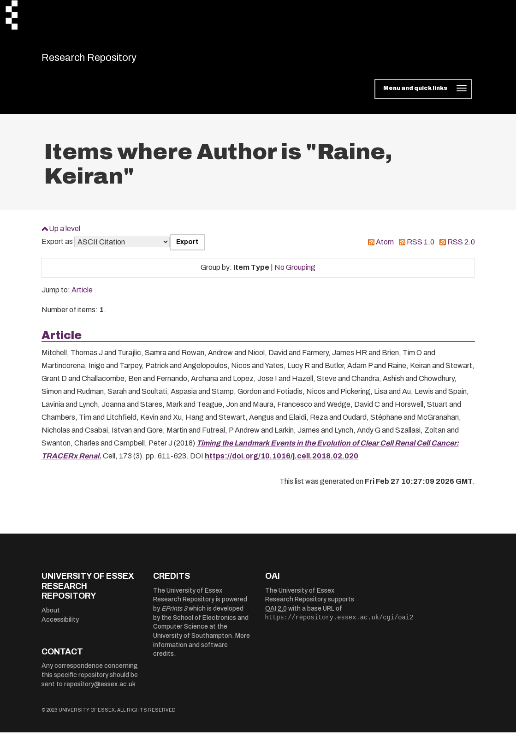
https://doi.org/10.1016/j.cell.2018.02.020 (281, 461)
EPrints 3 (174, 613)
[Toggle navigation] (423, 94)
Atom (385, 247)
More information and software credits (201, 649)
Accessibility (60, 624)
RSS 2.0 (461, 247)
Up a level (64, 233)
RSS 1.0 (420, 247)
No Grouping (294, 272)
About (51, 615)
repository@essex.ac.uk (100, 688)
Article (82, 295)
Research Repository (106, 60)
